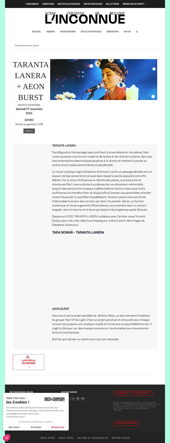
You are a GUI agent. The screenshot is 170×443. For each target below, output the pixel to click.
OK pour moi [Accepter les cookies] (57, 427)
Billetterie (29, 130)
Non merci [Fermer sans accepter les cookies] (14, 427)
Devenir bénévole (126, 423)
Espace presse (66, 438)
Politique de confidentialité (92, 438)
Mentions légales (121, 438)
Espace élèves (47, 438)
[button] (137, 32)
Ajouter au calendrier (28, 362)
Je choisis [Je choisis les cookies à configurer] (36, 427)
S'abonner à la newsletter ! (133, 393)
